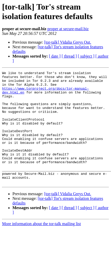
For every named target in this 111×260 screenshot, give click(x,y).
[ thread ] (69, 56)
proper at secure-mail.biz (67, 29)
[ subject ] (86, 56)
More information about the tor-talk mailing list (41, 246)
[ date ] (55, 56)
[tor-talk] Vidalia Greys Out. (67, 42)
